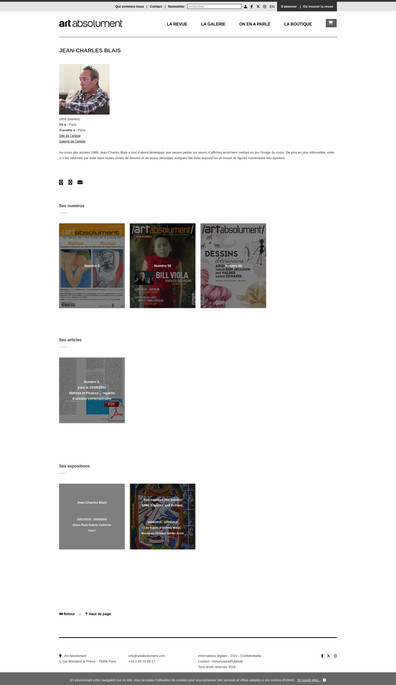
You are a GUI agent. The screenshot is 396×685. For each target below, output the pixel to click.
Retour (67, 614)
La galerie (213, 24)
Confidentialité (250, 656)
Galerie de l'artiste (72, 141)
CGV (233, 656)
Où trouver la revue (318, 6)
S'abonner (289, 6)
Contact (156, 6)
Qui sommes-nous (129, 6)
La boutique (298, 24)
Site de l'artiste (70, 136)
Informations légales (212, 656)
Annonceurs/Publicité (227, 661)
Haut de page (98, 614)
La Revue (177, 24)
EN (272, 7)
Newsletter (176, 6)
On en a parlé (254, 24)
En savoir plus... (309, 680)
